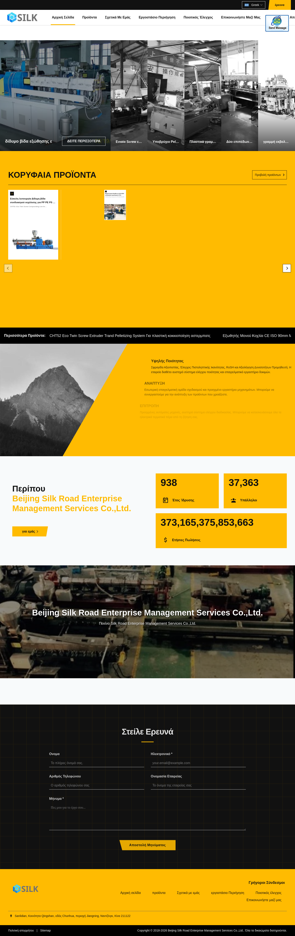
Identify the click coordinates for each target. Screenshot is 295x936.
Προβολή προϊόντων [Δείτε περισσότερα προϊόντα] (268, 174)
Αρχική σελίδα (63, 17)
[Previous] (8, 268)
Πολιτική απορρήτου (21, 930)
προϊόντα (89, 17)
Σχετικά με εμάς (118, 17)
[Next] (287, 268)
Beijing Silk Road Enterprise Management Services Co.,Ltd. (206, 930)
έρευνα (279, 5)
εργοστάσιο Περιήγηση (157, 17)
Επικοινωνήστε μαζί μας (241, 17)
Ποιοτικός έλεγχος (198, 17)
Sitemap (45, 930)
